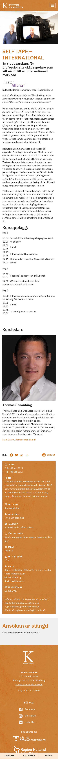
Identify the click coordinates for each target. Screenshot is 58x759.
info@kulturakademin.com (29, 684)
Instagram (27, 715)
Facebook (27, 709)
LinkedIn (26, 722)
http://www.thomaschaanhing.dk (19, 439)
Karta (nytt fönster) (15, 581)
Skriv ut (48, 455)
